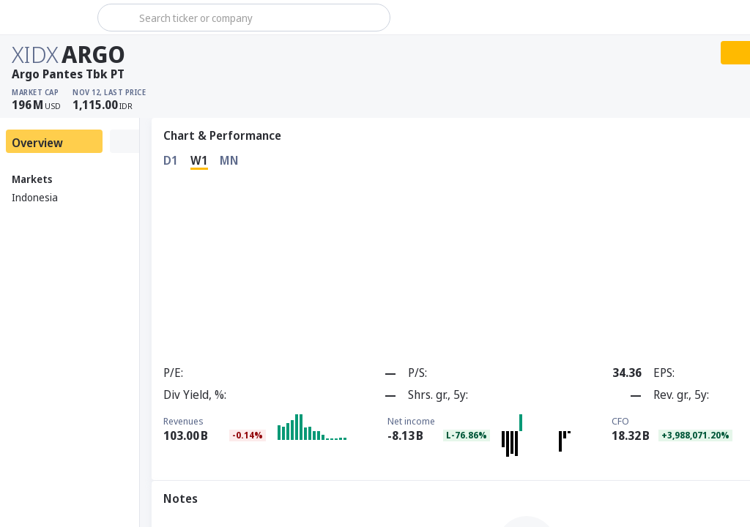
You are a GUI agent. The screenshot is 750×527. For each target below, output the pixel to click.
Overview (37, 143)
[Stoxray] (47, 17)
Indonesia (35, 197)
